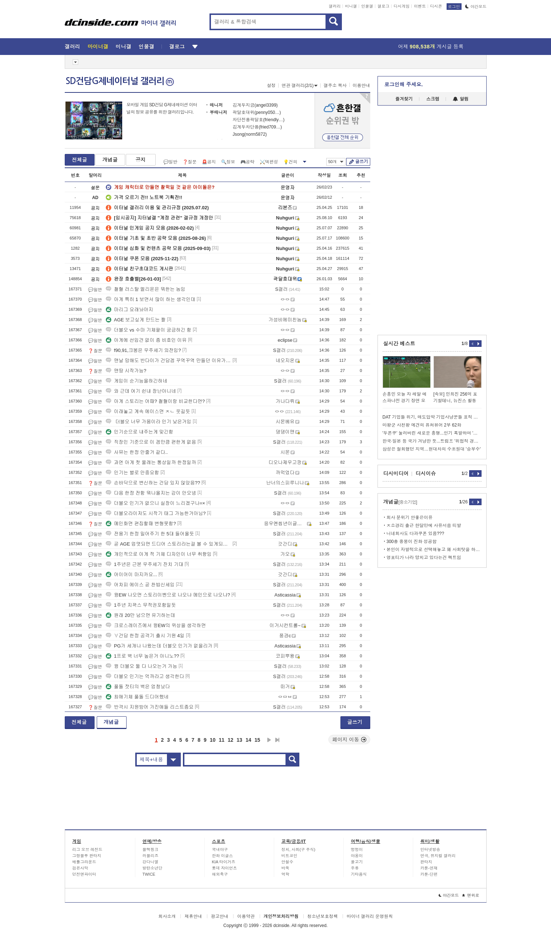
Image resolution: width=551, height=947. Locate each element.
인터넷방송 (430, 849)
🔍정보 (228, 162)
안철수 (288, 862)
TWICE (149, 874)
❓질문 (190, 162)
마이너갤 (98, 46)
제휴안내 (193, 916)
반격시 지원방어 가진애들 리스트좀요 (149, 707)
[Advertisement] (32, 276)
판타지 (426, 862)
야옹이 (357, 855)
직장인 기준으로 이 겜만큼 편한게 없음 (151, 442)
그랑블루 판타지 (86, 855)
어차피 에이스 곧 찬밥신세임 (140, 584)
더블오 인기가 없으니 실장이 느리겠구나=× (155, 503)
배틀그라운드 (84, 862)
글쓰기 (361, 161)
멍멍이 (357, 849)
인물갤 (367, 6)
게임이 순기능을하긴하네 (136, 381)
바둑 (286, 868)
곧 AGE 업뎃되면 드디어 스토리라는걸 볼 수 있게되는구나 (168, 544)
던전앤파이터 (84, 874)
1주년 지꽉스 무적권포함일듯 (141, 605)
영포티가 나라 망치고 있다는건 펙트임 (424, 557)
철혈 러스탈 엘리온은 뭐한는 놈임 (145, 289)
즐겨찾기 (404, 99)
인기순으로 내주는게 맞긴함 (139, 432)
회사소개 (167, 916)
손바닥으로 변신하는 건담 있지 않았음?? (153, 483)
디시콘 (436, 6)
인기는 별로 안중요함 (132, 472)
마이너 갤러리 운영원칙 (370, 916)
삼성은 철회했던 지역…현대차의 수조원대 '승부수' (432, 449)
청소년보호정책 (322, 916)
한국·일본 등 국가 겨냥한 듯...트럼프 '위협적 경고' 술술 (432, 441)
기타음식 (359, 874)
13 (240, 740)
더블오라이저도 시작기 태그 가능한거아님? (155, 513)
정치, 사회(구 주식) (299, 849)
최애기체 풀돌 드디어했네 (137, 697)
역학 (286, 874)
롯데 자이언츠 (224, 868)
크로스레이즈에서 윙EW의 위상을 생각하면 (156, 625)
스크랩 (432, 99)
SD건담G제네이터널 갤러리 (119, 81)
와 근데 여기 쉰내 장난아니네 (141, 391)
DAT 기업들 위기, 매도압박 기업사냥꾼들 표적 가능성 (432, 417)
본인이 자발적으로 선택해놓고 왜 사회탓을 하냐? (434, 549)
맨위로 (470, 895)
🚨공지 (209, 162)
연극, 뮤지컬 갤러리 (438, 855)
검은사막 (80, 868)
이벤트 (420, 6)
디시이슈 (426, 473)
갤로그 (384, 6)
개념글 (110, 160)
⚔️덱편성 (269, 162)
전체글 (79, 160)
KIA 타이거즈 (223, 862)
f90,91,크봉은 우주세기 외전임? (143, 350)
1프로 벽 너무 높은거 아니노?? (142, 656)
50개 (335, 161)
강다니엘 (151, 862)
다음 (269, 739)
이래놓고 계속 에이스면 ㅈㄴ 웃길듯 (148, 411)
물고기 (357, 862)
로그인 (454, 6)
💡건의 (290, 162)
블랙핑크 (151, 849)
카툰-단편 (429, 874)
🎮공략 (247, 162)
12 (230, 740)
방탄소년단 (153, 868)
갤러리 (335, 6)
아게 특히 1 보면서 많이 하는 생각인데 (150, 299)
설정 (271, 85)
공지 (141, 160)
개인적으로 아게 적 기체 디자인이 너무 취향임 (159, 554)
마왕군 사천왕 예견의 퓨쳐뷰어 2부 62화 (422, 425)
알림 (460, 99)
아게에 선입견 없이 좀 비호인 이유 (146, 340)
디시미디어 (396, 473)
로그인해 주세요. (403, 84)
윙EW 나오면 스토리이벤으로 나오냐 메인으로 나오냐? (168, 595)
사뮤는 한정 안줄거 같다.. (137, 452)
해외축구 (220, 874)
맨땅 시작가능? (126, 370)
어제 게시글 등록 (431, 46)
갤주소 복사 (335, 85)
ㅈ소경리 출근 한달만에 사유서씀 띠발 (424, 525)
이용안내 (361, 85)
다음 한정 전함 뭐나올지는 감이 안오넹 (151, 493)
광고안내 (219, 916)
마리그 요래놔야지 (129, 309)
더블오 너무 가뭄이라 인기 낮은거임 (148, 421)
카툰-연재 (429, 868)
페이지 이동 (349, 739)
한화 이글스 (222, 855)
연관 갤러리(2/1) (300, 85)
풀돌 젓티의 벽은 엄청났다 (138, 686)
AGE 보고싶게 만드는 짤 (135, 319)
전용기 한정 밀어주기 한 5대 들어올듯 (150, 533)
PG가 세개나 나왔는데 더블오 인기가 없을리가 (159, 646)
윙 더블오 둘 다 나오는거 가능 (141, 666)
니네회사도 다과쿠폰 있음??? (415, 533)
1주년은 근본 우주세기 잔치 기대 (144, 564)
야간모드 (476, 6)
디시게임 (402, 6)
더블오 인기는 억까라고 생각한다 (145, 676)
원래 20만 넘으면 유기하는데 (140, 615)
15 (257, 740)
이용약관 (246, 916)
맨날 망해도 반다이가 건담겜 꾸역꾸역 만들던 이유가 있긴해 (168, 360)
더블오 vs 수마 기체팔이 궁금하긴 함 (148, 330)
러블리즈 (151, 855)
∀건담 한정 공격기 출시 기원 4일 (145, 635)
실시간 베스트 (399, 343)
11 (221, 740)
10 (213, 740)
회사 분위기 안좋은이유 (410, 517)
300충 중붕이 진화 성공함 (412, 541)
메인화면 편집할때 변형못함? (141, 523)
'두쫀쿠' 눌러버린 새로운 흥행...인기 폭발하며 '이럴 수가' (432, 433)
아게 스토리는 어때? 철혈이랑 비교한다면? (155, 401)
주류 (355, 868)
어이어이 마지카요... (131, 574)
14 (248, 740)
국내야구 (220, 849)
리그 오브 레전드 (87, 849)
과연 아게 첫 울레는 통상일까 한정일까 (151, 462)
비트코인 (290, 855)
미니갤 (351, 6)
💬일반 (170, 162)
